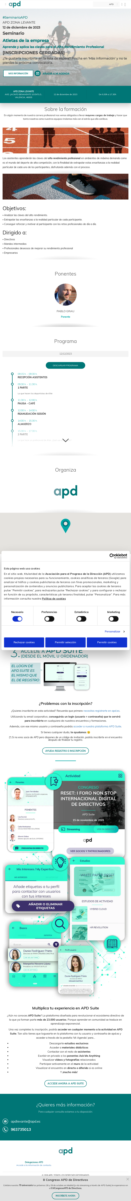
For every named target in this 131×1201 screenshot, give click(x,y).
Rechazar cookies (24, 642)
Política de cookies (54, 598)
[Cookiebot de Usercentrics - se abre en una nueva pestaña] (112, 556)
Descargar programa (65, 365)
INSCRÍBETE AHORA (65, 1195)
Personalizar (112, 631)
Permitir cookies (107, 642)
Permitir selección (65, 642)
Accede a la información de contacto (33, 1165)
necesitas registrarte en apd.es (101, 710)
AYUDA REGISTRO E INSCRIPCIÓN (65, 750)
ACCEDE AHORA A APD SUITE (66, 1083)
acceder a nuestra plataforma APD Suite (97, 726)
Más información (18, 73)
